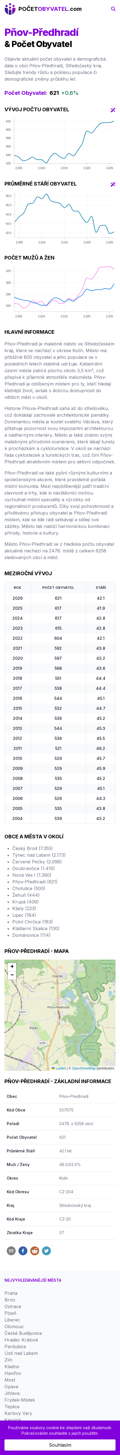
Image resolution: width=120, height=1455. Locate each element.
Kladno (11, 1366)
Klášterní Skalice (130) (36, 928)
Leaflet (58, 1068)
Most (9, 1380)
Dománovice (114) (31, 935)
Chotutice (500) (28, 888)
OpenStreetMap (84, 1068)
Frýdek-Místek (19, 1400)
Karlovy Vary (18, 1413)
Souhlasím (60, 1445)
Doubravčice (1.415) (33, 868)
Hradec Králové (21, 1340)
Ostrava (12, 1306)
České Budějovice (23, 1333)
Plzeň (10, 1313)
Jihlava (12, 1393)
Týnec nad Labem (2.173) (39, 855)
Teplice (12, 1406)
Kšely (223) (24, 908)
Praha (10, 1293)
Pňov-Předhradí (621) (35, 882)
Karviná (12, 1420)
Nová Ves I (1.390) (31, 875)
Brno (9, 1300)
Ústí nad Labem (21, 1353)
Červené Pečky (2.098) (37, 861)
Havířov (12, 1373)
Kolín (63, 1178)
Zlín (8, 1360)
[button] (12, 967)
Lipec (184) (24, 915)
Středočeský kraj (75, 1205)
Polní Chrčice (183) (32, 922)
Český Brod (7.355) (32, 848)
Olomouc (14, 1326)
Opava (11, 1386)
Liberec (12, 1320)
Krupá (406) (25, 902)
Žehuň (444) (26, 895)
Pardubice (15, 1346)
